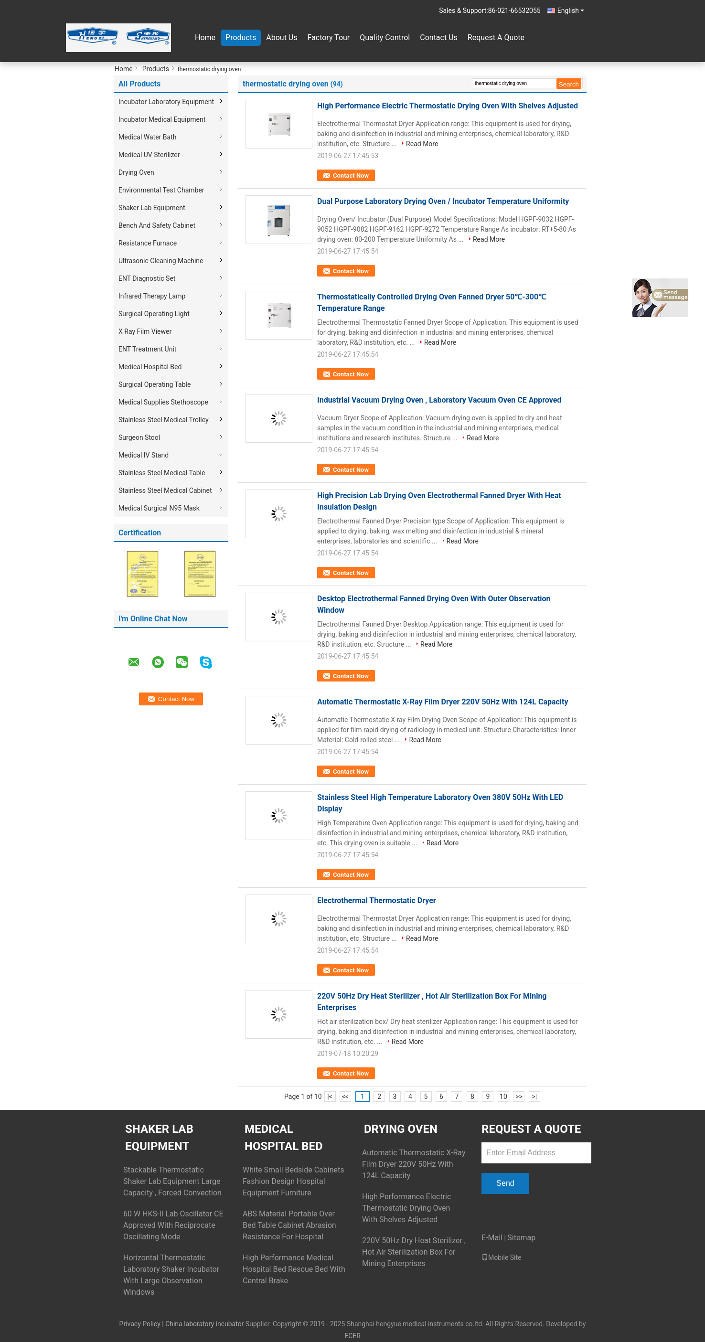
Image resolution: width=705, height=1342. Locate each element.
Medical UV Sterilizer (149, 155)
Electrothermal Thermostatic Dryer (376, 900)
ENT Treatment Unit (147, 349)
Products (240, 37)
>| (534, 1096)
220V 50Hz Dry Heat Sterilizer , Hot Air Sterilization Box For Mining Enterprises (414, 1252)
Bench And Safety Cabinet (156, 225)
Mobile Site (501, 1257)
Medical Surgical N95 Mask (159, 508)
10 (503, 1096)
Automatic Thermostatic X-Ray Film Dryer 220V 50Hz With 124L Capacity (442, 701)
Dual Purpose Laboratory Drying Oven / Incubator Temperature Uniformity (443, 201)
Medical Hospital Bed (150, 367)
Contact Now (351, 175)
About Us (281, 37)
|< (329, 1096)
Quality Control (385, 37)
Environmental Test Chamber (161, 190)
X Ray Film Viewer (144, 331)
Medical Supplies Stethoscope (163, 402)
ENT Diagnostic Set (146, 278)
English (570, 10)
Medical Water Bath (147, 137)
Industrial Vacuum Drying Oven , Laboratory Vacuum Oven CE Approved (439, 400)
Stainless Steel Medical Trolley (163, 420)
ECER (352, 1336)
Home (205, 37)
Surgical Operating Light (154, 314)
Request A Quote (496, 37)
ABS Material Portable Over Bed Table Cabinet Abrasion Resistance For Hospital (289, 1225)
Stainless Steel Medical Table (161, 473)
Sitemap (521, 1237)
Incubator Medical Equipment (161, 119)
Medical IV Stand (143, 455)
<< (345, 1096)
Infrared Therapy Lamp (151, 296)
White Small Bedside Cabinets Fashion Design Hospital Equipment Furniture (293, 1181)
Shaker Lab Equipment (151, 208)
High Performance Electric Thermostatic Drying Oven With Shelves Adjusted (447, 105)
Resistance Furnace (147, 243)
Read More (422, 144)
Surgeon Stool (139, 437)
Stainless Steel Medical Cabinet (165, 490)
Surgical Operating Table (154, 384)
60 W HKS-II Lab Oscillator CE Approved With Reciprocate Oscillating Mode (173, 1225)
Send (505, 1183)
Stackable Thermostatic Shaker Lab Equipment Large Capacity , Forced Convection (172, 1181)
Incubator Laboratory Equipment (166, 102)
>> (519, 1096)
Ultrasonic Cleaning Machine (160, 261)
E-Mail (491, 1237)
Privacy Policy (139, 1324)
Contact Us (439, 37)
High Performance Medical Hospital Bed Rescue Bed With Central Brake (294, 1269)
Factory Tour (328, 37)
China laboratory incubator (204, 1324)
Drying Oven (136, 172)
